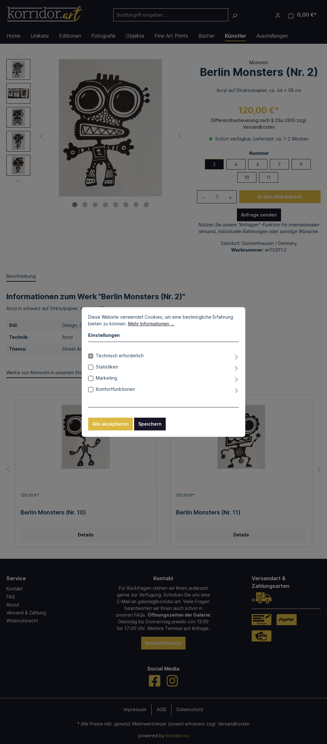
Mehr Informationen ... (151, 323)
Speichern (150, 424)
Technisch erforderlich (120, 355)
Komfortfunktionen (115, 389)
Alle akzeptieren (110, 424)
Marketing (106, 378)
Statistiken (107, 366)
